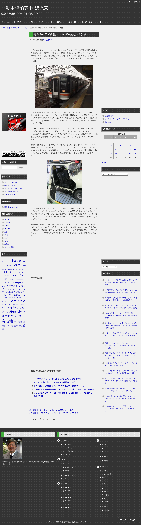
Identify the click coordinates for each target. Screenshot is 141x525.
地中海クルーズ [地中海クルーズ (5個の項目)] (12, 316)
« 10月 (104, 163)
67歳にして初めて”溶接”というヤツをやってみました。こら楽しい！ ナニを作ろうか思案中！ (121, 335)
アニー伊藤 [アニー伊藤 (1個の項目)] (19, 269)
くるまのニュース (10, 194)
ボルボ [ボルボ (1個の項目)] (16, 297)
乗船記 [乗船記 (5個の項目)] (14, 311)
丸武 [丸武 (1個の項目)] (8, 312)
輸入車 (6, 244)
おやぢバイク (67, 454)
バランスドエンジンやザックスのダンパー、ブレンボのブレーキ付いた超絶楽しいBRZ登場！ (121, 372)
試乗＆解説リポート (70, 475)
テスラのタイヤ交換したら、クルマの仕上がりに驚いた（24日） (60, 386)
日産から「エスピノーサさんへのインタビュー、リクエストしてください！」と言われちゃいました (121, 345)
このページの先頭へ (130, 520)
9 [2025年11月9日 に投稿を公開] (134, 145)
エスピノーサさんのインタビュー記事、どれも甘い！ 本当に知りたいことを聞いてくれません (121, 381)
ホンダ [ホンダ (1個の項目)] (11, 297)
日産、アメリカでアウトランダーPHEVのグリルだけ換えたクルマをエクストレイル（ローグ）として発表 (121, 355)
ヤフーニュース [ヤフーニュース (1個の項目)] (7, 304)
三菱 (5, 232)
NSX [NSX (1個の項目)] (7, 266)
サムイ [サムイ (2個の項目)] (7, 283)
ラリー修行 (73, 22)
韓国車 (67, 471)
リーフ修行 (67, 444)
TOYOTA (7, 219)
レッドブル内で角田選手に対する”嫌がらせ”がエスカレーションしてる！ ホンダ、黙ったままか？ (121, 282)
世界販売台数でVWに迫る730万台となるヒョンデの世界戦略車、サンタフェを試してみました (122, 291)
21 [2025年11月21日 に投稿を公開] (125, 153)
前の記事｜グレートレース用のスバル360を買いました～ (52, 410)
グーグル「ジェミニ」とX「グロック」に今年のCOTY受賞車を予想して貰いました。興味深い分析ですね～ (121, 325)
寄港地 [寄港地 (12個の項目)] (7, 321)
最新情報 (66, 463)
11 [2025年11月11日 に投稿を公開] (111, 149)
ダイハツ (7, 241)
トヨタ (106, 495)
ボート (43, 22)
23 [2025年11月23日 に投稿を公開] (135, 153)
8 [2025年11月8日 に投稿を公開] (130, 145)
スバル (6, 235)
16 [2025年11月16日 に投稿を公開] (135, 149)
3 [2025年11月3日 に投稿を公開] (106, 145)
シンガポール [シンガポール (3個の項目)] (9, 285)
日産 (105, 498)
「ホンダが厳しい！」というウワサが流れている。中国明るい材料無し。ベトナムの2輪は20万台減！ (121, 315)
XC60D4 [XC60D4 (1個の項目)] (23, 266)
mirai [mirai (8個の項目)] (13, 260)
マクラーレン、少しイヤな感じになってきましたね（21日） (58, 379)
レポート (105, 481)
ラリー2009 (67, 501)
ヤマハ (106, 492)
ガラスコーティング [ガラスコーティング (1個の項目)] (18, 272)
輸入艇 (104, 506)
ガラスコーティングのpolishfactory (117, 119)
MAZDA (7, 229)
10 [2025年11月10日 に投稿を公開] (106, 149)
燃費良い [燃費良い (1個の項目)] (4, 326)
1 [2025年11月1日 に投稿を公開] (130, 141)
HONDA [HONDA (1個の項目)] (6, 261)
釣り (103, 477)
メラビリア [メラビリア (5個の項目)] (18, 300)
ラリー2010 (67, 504)
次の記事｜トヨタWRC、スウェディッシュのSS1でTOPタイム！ (55, 413)
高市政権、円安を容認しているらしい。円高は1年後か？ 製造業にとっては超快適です (121, 299)
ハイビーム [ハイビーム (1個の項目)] (5, 297)
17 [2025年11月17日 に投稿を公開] (106, 153)
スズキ (6, 238)
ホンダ (106, 452)
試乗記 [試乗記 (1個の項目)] (20, 326)
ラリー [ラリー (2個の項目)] (15, 304)
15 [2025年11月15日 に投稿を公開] (130, 149)
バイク (31, 22)
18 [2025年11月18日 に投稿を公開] (111, 153)
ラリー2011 (67, 497)
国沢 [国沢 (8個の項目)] (22, 311)
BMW (106, 461)
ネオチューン (109, 122)
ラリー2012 (67, 494)
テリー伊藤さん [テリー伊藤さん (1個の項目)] (17, 292)
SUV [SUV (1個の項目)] (10, 266)
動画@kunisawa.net (11, 207)
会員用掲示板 (109, 116)
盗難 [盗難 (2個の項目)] (16, 326)
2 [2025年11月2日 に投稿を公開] (134, 141)
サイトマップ (135, 2)
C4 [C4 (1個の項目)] (3, 261)
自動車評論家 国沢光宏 (25, 8)
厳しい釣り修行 (68, 451)
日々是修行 (57, 22)
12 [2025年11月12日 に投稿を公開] (116, 149)
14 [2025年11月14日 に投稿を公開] (125, 149)
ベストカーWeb (9, 185)
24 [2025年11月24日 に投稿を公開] (106, 157)
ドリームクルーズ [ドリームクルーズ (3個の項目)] (15, 295)
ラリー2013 (67, 491)
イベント (105, 471)
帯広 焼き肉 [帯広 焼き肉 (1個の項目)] (17, 322)
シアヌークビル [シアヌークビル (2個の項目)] (17, 283)
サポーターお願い (10, 182)
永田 (101, 22)
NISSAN (7, 223)
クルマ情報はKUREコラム (13, 188)
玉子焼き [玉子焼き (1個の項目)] (11, 326)
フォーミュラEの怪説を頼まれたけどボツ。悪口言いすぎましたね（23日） (64, 389)
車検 (64, 479)
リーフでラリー (68, 448)
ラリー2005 (67, 507)
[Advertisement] (64, 257)
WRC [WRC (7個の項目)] (16, 265)
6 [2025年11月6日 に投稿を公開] (120, 145)
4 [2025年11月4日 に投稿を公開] (111, 145)
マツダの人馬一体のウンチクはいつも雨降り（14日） (55, 382)
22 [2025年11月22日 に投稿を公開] (130, 153)
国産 (103, 484)
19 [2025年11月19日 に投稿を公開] (116, 153)
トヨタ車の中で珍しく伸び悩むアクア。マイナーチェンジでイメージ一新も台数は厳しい (121, 390)
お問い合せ (88, 22)
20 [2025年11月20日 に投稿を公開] (120, 153)
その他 (106, 502)
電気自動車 (69, 467)
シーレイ (107, 510)
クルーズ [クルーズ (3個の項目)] (6, 275)
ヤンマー (107, 488)
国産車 (104, 444)
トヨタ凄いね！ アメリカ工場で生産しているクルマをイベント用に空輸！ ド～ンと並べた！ (121, 408)
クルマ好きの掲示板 (11, 191)
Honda (6, 226)
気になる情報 (9, 247)
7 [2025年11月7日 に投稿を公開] (125, 145)
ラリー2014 (67, 487)
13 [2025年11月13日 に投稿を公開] (120, 149)
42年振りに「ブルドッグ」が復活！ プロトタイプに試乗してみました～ (121, 364)
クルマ (18, 22)
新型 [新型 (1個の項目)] (23, 322)
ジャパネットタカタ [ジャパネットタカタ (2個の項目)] (13, 289)
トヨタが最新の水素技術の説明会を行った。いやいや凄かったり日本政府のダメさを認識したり (121, 398)
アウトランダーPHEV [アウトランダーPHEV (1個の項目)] (8, 269)
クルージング (106, 474)
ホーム (6, 22)
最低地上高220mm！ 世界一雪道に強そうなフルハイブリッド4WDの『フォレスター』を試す (121, 307)
